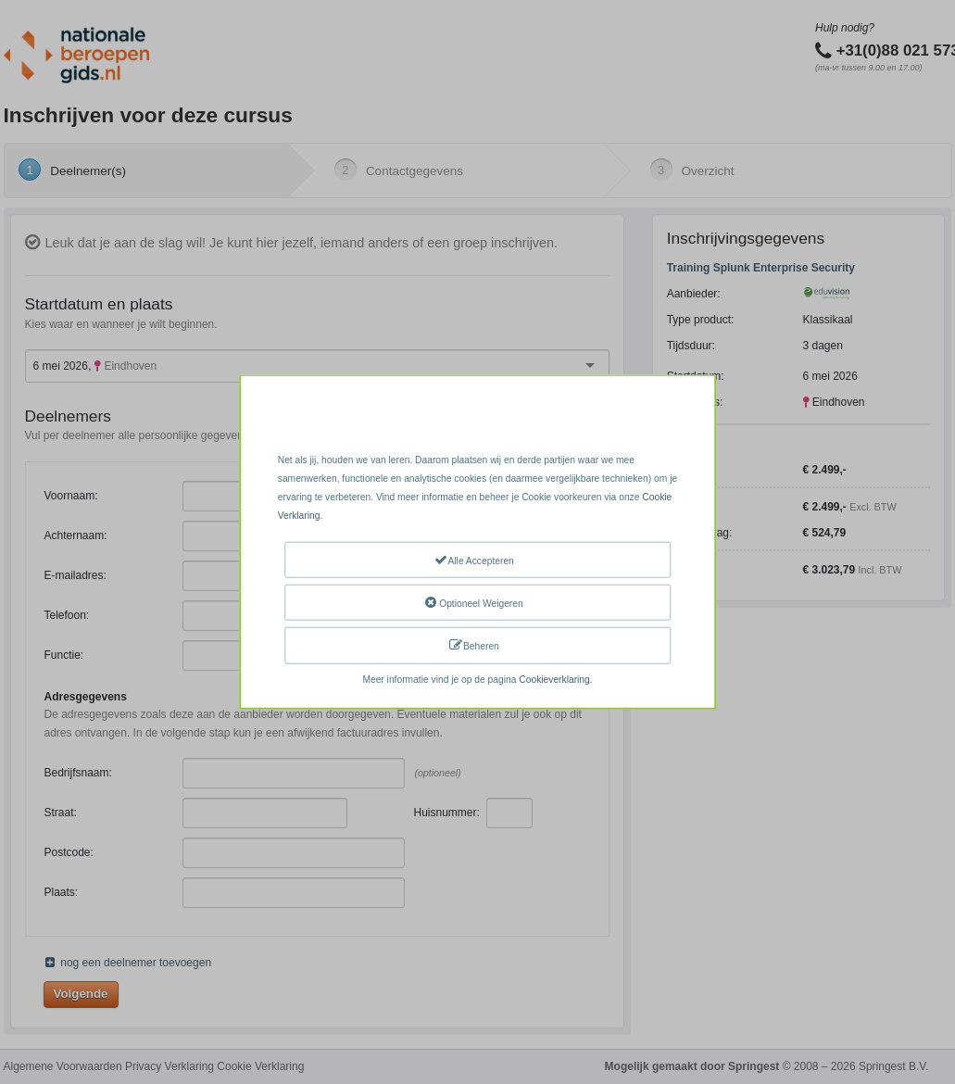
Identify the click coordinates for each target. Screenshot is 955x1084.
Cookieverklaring (554, 679)
